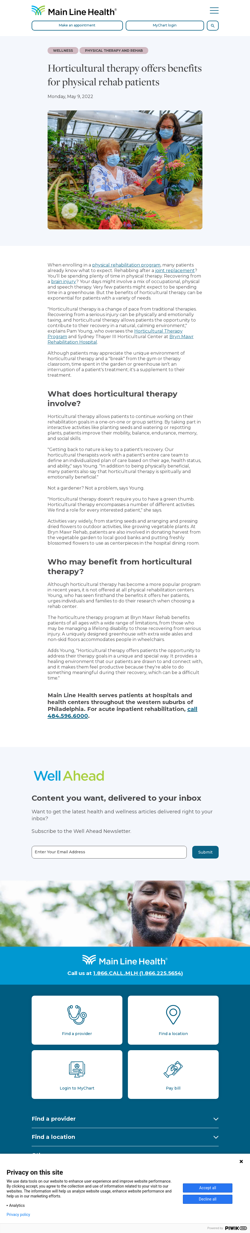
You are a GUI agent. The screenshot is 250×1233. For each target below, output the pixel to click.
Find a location (53, 1137)
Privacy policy (18, 1214)
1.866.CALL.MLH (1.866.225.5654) (138, 973)
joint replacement (175, 270)
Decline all (207, 1199)
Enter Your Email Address (60, 852)
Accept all (207, 1188)
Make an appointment (77, 25)
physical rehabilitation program (126, 265)
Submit (205, 852)
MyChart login (165, 25)
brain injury (63, 281)
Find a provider (54, 1118)
